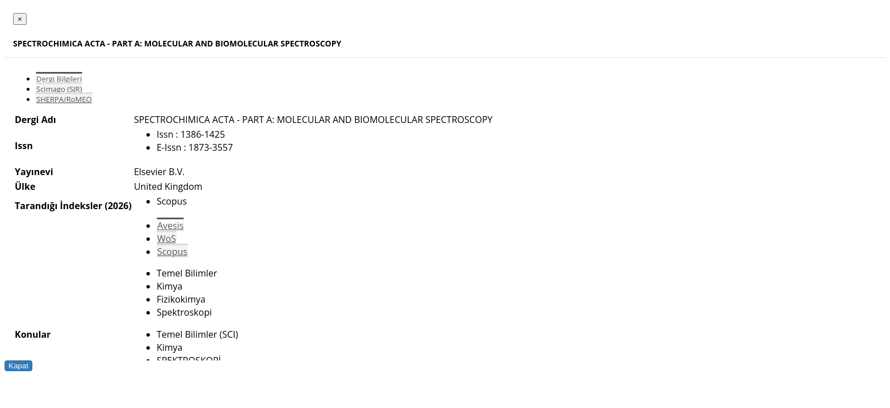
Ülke (25, 186)
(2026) (117, 205)
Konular (33, 334)
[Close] (20, 19)
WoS (166, 238)
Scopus (172, 251)
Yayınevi (34, 171)
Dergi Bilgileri (59, 79)
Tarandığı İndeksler (58, 205)
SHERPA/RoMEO (64, 99)
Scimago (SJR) (59, 89)
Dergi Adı (35, 119)
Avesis (170, 225)
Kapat (18, 366)
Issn (24, 145)
